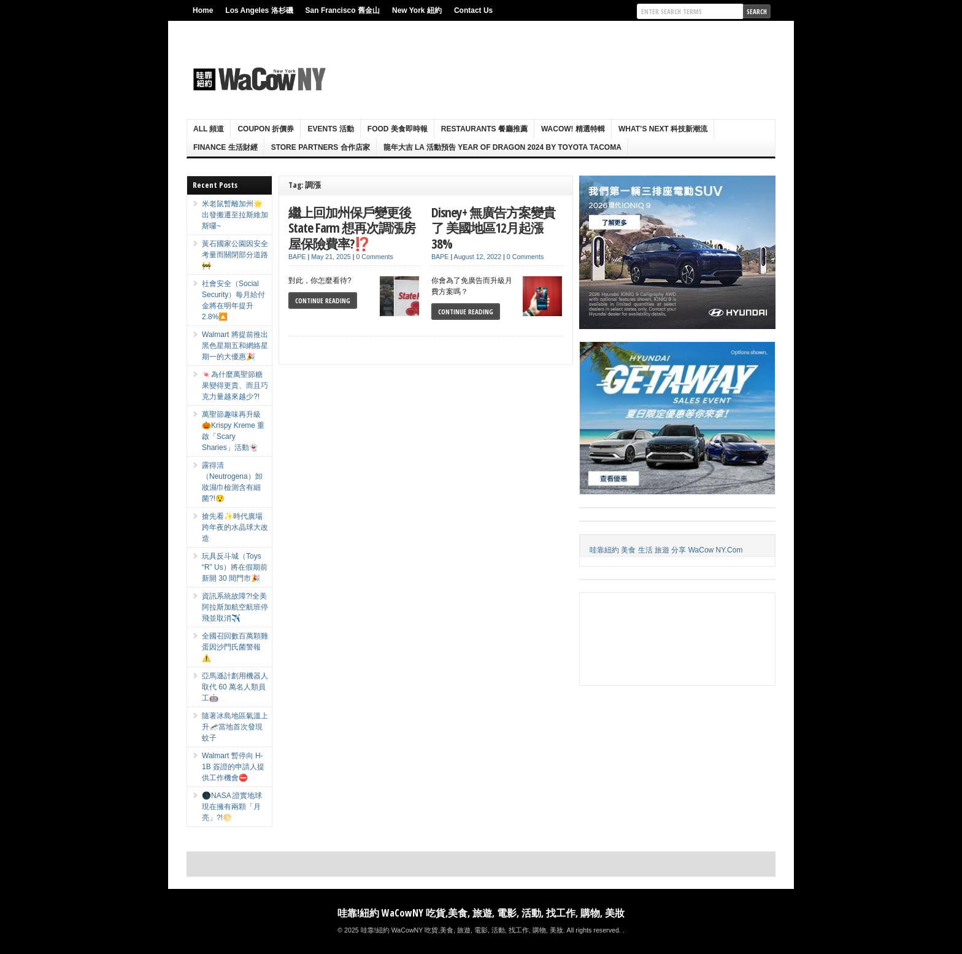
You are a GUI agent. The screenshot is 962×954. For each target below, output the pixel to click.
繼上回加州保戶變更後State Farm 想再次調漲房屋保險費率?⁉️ (351, 227)
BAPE (297, 256)
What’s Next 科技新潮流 (662, 129)
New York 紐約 (417, 10)
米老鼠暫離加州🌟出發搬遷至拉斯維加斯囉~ (235, 215)
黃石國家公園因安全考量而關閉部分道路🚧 (235, 254)
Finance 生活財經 (225, 147)
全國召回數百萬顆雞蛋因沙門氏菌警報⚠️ (235, 647)
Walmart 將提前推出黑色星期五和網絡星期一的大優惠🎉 (235, 345)
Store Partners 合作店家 (320, 147)
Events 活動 (330, 129)
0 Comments (374, 256)
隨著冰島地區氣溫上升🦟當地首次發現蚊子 (235, 727)
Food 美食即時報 (397, 129)
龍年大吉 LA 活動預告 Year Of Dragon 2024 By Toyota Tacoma (502, 147)
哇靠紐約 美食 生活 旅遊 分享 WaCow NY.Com (666, 550)
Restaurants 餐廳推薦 (484, 129)
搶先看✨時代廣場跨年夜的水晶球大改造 (235, 527)
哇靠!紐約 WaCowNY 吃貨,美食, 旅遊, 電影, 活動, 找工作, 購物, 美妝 (481, 913)
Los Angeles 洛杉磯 (259, 10)
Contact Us (473, 10)
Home (203, 10)
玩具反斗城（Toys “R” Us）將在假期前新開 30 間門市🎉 (234, 567)
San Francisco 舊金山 (343, 10)
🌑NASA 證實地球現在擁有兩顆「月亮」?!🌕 (232, 806)
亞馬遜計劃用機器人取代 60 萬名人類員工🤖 (235, 687)
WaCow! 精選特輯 (573, 129)
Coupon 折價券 (265, 129)
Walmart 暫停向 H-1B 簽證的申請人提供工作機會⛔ (233, 766)
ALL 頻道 (208, 129)
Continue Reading (322, 300)
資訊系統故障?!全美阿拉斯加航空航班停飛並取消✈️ (235, 607)
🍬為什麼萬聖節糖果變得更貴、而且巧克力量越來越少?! (235, 385)
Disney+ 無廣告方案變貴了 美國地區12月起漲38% (493, 227)
